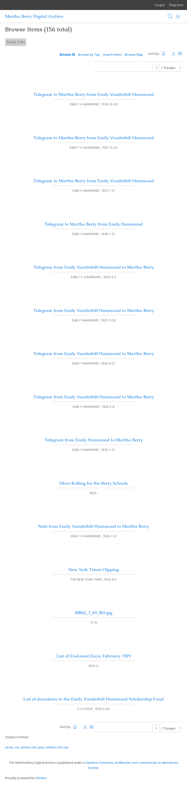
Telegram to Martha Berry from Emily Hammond (94, 224)
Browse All (67, 55)
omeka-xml (53, 747)
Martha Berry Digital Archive (34, 16)
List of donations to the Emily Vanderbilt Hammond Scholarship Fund (93, 699)
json (41, 747)
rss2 (65, 747)
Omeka (41, 778)
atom (9, 747)
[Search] (170, 16)
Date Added (180, 53)
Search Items (112, 55)
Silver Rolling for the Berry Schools (93, 483)
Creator (174, 53)
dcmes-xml (29, 747)
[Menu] (178, 16)
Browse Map (134, 55)
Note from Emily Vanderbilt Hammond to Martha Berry (93, 526)
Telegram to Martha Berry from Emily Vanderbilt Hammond (93, 94)
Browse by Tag (89, 55)
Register (176, 5)
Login (160, 5)
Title (165, 53)
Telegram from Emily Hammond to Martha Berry (94, 440)
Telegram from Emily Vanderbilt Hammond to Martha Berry (93, 267)
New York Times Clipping (93, 569)
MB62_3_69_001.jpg (93, 612)
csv (17, 747)
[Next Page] (180, 68)
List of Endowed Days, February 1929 (93, 656)
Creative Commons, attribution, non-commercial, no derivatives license (131, 765)
